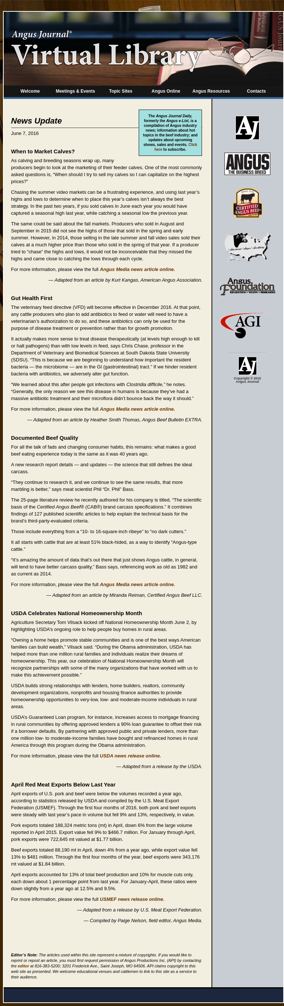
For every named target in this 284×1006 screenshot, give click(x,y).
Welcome (30, 91)
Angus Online (166, 91)
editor (23, 966)
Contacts (256, 91)
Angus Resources (211, 91)
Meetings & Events (75, 91)
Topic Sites (120, 91)
